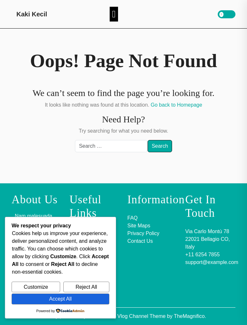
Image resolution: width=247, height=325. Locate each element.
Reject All (86, 287)
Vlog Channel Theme (142, 316)
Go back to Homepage (176, 105)
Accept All (60, 299)
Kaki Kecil (31, 14)
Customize (36, 287)
